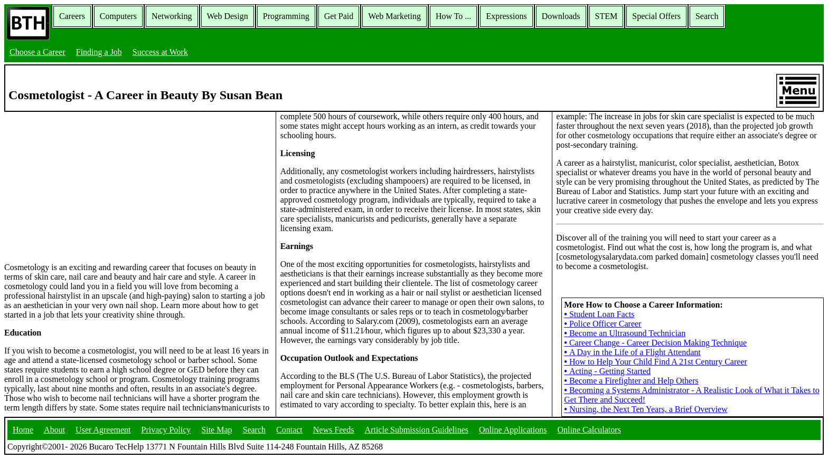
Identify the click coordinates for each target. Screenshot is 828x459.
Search (707, 16)
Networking (172, 16)
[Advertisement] (138, 186)
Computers (118, 16)
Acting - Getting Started (607, 371)
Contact (289, 429)
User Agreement (103, 429)
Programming (286, 16)
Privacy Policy (166, 429)
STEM (606, 16)
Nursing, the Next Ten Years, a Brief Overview (645, 409)
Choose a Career (37, 51)
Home (23, 429)
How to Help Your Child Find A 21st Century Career (655, 361)
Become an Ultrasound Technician (624, 333)
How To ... (453, 16)
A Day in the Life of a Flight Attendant (632, 352)
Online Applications (513, 429)
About (54, 429)
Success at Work (160, 51)
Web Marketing (394, 16)
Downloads (561, 16)
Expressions (506, 16)
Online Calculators (588, 429)
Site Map (216, 429)
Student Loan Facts (599, 314)
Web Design (227, 16)
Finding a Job (99, 51)
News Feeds (333, 429)
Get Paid (339, 16)
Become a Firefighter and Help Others (631, 380)
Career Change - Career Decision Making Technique (655, 342)
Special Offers (656, 16)
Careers (72, 16)
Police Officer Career (602, 323)
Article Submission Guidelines (416, 429)
